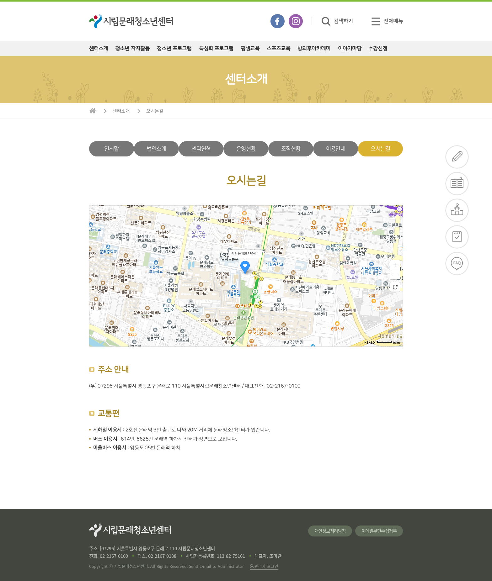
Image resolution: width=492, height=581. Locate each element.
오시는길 (154, 111)
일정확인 (457, 237)
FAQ (457, 263)
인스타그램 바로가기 (296, 21)
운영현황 (245, 148)
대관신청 (457, 210)
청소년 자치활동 (132, 48)
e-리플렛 (457, 183)
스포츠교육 (278, 48)
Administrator (231, 566)
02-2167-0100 (114, 555)
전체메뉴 (387, 21)
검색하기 (337, 21)
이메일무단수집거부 (379, 530)
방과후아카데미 (313, 48)
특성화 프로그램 (216, 48)
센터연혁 (201, 148)
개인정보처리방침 (330, 530)
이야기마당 (349, 48)
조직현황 (290, 148)
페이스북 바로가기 (277, 21)
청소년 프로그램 (174, 48)
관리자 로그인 (264, 566)
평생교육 (250, 48)
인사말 (111, 148)
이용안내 (335, 148)
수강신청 (377, 48)
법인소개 (156, 148)
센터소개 (98, 48)
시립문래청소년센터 (130, 530)
